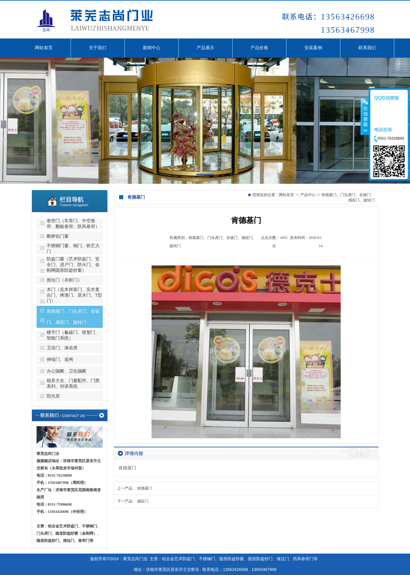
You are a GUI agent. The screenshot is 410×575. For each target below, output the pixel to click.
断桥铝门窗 (58, 236)
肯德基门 (144, 488)
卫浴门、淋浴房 (62, 348)
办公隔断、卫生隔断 (66, 371)
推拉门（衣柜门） (64, 280)
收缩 (365, 116)
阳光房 (53, 396)
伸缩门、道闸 (60, 359)
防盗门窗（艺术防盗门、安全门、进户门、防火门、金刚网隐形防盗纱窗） (73, 265)
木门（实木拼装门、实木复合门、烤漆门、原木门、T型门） (74, 295)
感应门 (142, 501)
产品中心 (307, 195)
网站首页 (286, 195)
